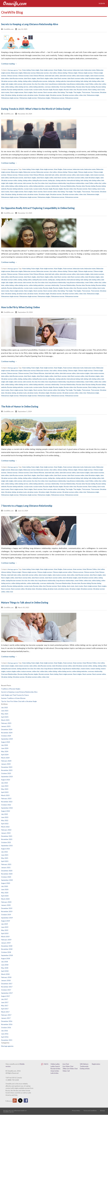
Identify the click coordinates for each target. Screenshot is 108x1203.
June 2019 (4, 956)
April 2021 (4, 891)
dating (20, 111)
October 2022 (6, 834)
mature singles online (13, 701)
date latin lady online (52, 105)
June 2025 (4, 740)
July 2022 (4, 844)
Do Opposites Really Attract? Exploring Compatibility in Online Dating (38, 237)
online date (44, 701)
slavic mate (101, 119)
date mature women (97, 105)
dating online (27, 111)
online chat (97, 113)
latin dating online (95, 111)
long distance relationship (57, 113)
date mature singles (83, 105)
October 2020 (6, 906)
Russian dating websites (15, 119)
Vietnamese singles (44, 127)
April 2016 (4, 1066)
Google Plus (14, 1130)
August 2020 (5, 913)
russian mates (37, 119)
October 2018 (6, 982)
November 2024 (6, 762)
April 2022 (4, 853)
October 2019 (6, 944)
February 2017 (6, 1044)
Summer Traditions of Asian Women (13, 728)
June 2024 (4, 778)
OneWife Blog (12, 12)
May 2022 (4, 850)
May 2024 (4, 781)
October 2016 (6, 1057)
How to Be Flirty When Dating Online (20, 336)
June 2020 (4, 919)
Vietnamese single (93, 124)
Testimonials (84, 1096)
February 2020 (6, 931)
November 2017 (6, 1016)
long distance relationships (76, 113)
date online (5, 108)
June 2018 (4, 994)
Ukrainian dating (10, 124)
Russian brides (55, 1098)
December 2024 (6, 759)
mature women (26, 701)
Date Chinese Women (37, 105)
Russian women (82, 119)
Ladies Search (55, 1096)
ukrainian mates (32, 124)
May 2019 (4, 960)
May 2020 (4, 922)
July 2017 (4, 1029)
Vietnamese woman (57, 127)
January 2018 (6, 1010)
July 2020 (4, 916)
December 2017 (6, 1013)
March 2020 (5, 928)
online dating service (21, 116)
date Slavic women (60, 108)
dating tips (51, 111)
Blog (44, 1093)
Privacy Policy (76, 1140)
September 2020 (7, 909)
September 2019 (7, 947)
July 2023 (4, 812)
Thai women (95, 122)
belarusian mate (78, 99)
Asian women (77, 599)
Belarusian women (42, 102)
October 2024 (6, 765)
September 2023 (7, 806)
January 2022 (6, 862)
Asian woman (67, 99)
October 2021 (6, 872)
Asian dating (26, 99)
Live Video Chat (68, 1096)
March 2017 (5, 1041)
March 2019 (5, 966)
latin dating (84, 111)
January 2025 (6, 756)
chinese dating (62, 102)
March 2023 (5, 825)
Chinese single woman (85, 102)
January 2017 (6, 1047)
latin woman (18, 113)
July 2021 (4, 881)
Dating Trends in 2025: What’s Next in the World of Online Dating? (36, 138)
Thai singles (77, 122)
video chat (82, 124)
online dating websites (36, 116)
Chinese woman (12, 105)
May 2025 (4, 743)
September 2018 (7, 985)
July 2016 (4, 1060)
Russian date (80, 116)
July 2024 (4, 775)
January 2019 (6, 972)
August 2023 (5, 809)
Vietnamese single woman (10, 127)
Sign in (101, 3)
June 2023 (4, 815)
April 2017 (4, 1038)
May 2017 (4, 1035)
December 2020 (6, 900)
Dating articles (85, 1098)
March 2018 (5, 1004)
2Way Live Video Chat (70, 1098)
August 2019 (5, 950)
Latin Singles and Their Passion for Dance (15, 724)
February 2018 (6, 1007)
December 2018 (6, 975)
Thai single (69, 122)
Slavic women (38, 122)
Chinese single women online (62, 601)
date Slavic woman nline (23, 607)
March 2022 (5, 856)
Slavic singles (28, 122)
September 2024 (7, 768)
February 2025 (6, 753)
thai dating (61, 122)
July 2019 (4, 953)
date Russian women (16, 108)
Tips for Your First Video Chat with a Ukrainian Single (19, 731)
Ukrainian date (30, 618)
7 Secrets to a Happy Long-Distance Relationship (26, 535)
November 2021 (6, 869)
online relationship (33, 613)
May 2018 (4, 997)
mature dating (95, 698)
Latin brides (54, 1102)
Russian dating (90, 116)
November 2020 (6, 903)
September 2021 (7, 875)
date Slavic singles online (45, 108)
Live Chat (66, 1093)
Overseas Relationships (68, 116)
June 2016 (4, 1063)
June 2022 (4, 847)
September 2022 (7, 837)
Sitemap (102, 1140)
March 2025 (5, 749)
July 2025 (4, 737)
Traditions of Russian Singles (10, 718)
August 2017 (5, 1025)
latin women (27, 113)
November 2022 (6, 831)
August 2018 (5, 988)
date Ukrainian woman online (62, 695)
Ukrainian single (44, 124)
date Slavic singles (30, 108)
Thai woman (86, 122)
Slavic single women (16, 122)
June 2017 (4, 1032)
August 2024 (5, 771)
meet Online (89, 113)
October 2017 (6, 1019)
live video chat (43, 113)
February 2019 (6, 969)
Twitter (20, 1130)
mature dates (85, 698)
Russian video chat (70, 119)
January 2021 (6, 897)
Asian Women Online (90, 599)
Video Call (66, 1100)
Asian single (35, 99)
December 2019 (6, 938)
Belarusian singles (17, 102)
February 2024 (6, 790)
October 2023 (6, 803)
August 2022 (5, 840)
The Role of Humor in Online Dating (19, 435)
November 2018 (6, 978)
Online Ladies (55, 1093)
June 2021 (4, 884)
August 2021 (5, 878)
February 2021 (6, 894)
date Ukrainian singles (92, 108)
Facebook (26, 1130)
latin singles (9, 113)
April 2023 (4, 822)
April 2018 (4, 1000)
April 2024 (4, 784)
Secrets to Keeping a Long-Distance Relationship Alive (29, 24)
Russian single (47, 119)
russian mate (28, 119)
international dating (73, 111)
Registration (96, 1093)
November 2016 (6, 1054)
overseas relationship (52, 116)
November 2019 (6, 941)
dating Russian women (39, 111)
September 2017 (7, 1022)
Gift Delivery (84, 1093)
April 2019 (4, 963)
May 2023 (4, 818)
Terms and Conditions (90, 1140)
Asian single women (46, 99)
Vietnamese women (71, 127)
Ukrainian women (56, 124)
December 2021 (6, 865)
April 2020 (4, 925)
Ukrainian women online (70, 124)
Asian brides (55, 1100)
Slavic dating (92, 119)
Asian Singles (58, 99)
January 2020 (6, 935)
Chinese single (72, 102)
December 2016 (6, 1051)
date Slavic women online (75, 108)
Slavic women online (50, 122)
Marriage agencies (13, 99)
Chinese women (23, 105)
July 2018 (4, 991)
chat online (53, 102)
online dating (9, 116)
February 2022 (6, 859)
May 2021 (4, 887)
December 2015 (6, 1069)
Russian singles (58, 119)
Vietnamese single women (28, 127)
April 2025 (4, 746)
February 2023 (6, 828)
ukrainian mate (22, 124)
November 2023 (6, 800)
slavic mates (5, 122)
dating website (61, 111)
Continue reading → (9, 93)
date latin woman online (68, 105)
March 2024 (5, 787)
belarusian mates (90, 99)
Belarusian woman (29, 102)
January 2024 (6, 793)
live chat (35, 113)
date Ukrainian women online (88, 607)
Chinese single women (44, 601)
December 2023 (6, 796)
